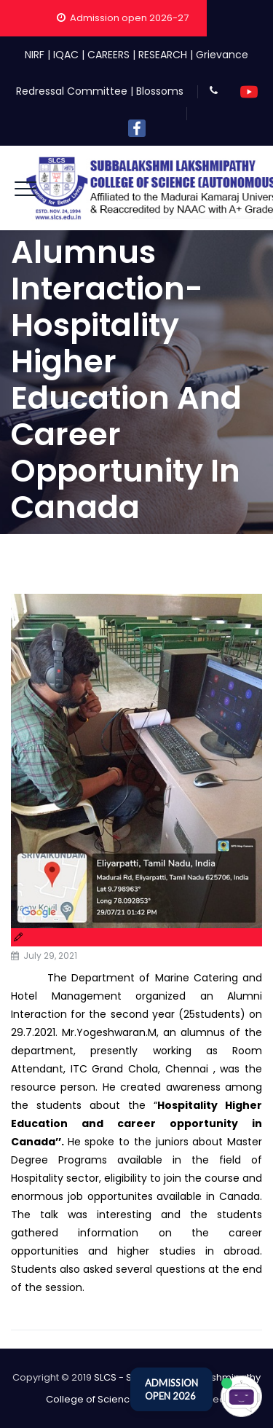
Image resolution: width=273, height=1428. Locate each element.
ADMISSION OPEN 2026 (171, 1389)
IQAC (66, 54)
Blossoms (159, 91)
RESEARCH (162, 54)
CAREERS (108, 54)
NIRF (34, 54)
